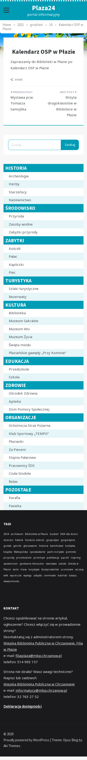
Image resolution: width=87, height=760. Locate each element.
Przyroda (16, 216)
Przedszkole (19, 369)
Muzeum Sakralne (23, 320)
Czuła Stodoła (20, 473)
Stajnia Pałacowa (22, 457)
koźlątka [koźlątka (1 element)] (70, 545)
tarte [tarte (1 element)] (16, 569)
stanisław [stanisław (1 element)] (51, 563)
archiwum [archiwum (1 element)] (17, 534)
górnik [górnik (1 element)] (17, 545)
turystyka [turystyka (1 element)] (34, 569)
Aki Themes (11, 746)
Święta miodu (20, 344)
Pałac (13, 256)
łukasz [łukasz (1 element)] (73, 575)
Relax (13, 481)
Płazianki (16, 441)
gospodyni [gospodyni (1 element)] (52, 540)
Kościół (14, 248)
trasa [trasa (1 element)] (24, 569)
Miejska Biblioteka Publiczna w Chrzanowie (39, 684)
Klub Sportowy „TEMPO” (29, 433)
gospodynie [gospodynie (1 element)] (68, 540)
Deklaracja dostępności (22, 706)
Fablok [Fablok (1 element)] (19, 540)
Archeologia (19, 176)
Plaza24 (43, 7)
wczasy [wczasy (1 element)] (79, 569)
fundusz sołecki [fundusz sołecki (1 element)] (34, 540)
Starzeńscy (18, 192)
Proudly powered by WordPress (26, 740)
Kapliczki (16, 264)
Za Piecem (17, 449)
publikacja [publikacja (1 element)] (53, 557)
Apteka (15, 401)
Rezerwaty (17, 296)
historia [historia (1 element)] (43, 545)
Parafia (14, 497)
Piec (12, 272)
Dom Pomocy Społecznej (29, 409)
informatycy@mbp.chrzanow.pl (41, 690)
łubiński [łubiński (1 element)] (62, 575)
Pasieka (15, 505)
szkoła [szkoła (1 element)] (62, 563)
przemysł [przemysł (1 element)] (39, 557)
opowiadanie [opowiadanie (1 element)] (37, 551)
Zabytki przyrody (23, 232)
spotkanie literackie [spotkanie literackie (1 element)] (31, 563)
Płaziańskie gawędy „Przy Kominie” (37, 352)
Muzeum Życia (20, 336)
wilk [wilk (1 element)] (5, 575)
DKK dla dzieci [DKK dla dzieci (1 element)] (69, 534)
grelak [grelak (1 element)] (7, 545)
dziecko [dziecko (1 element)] (8, 540)
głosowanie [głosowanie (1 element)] (30, 545)
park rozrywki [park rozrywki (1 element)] (55, 551)
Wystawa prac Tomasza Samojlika (21, 103)
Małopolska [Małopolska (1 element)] (21, 551)
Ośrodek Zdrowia (23, 393)
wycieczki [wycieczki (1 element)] (16, 575)
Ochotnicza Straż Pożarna (29, 425)
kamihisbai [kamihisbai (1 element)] (56, 545)
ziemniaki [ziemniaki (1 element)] (50, 575)
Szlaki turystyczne (24, 288)
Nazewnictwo (20, 200)
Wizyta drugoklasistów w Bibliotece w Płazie (62, 106)
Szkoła (14, 377)
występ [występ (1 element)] (27, 575)
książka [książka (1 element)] (7, 551)
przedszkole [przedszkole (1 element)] (24, 557)
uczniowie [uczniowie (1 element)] (67, 569)
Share (16, 79)
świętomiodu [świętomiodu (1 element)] (11, 581)
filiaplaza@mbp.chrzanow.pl (39, 655)
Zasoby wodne (21, 224)
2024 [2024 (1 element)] (6, 534)
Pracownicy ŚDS (22, 465)
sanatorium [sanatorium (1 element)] (10, 563)
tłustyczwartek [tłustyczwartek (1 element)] (50, 569)
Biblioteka (17, 313)
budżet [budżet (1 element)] (54, 534)
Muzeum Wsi (19, 329)
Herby (14, 184)
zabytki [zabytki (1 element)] (37, 575)
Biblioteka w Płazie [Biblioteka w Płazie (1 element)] (36, 534)
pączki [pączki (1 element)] (65, 557)
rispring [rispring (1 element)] (76, 557)
